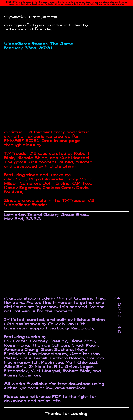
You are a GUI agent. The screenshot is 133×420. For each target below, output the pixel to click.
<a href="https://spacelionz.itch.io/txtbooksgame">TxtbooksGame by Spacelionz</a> (112, 139)
